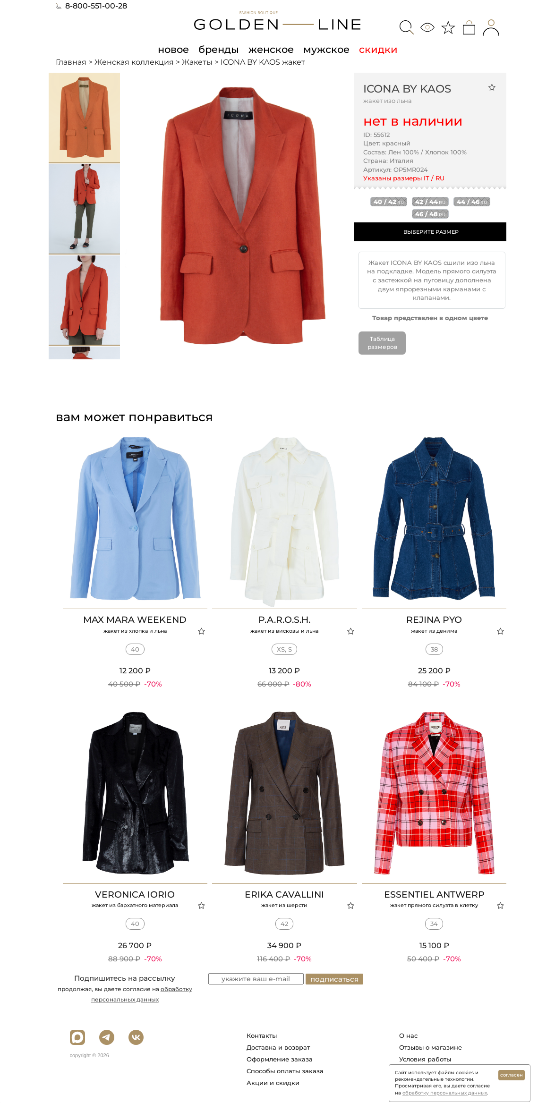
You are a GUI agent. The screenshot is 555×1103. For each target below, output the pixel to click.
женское (271, 49)
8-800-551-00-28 (91, 5)
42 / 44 (430, 201)
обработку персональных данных (444, 1093)
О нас (408, 1035)
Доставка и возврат (278, 1047)
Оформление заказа (280, 1058)
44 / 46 (472, 201)
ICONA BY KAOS (407, 88)
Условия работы (425, 1058)
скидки (378, 49)
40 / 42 (389, 201)
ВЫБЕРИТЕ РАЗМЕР (431, 232)
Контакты (262, 1035)
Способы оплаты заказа (285, 1070)
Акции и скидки (273, 1082)
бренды (218, 49)
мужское (326, 49)
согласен (511, 1075)
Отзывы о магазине (430, 1047)
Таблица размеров (382, 342)
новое (173, 49)
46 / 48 (430, 214)
